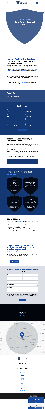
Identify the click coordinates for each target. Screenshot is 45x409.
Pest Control (22, 379)
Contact (22, 385)
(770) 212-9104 (22, 317)
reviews (17, 148)
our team (35, 70)
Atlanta (21, 221)
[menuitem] (8, 397)
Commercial (22, 380)
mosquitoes (24, 70)
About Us (22, 378)
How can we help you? (10, 287)
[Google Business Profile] (20, 390)
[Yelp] (24, 390)
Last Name (24, 274)
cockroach (11, 70)
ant (8, 70)
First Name (8, 274)
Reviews (22, 383)
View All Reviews (15, 261)
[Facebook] (22, 390)
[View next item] (9, 261)
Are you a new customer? (10, 284)
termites (16, 69)
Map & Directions (22, 313)
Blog (22, 384)
